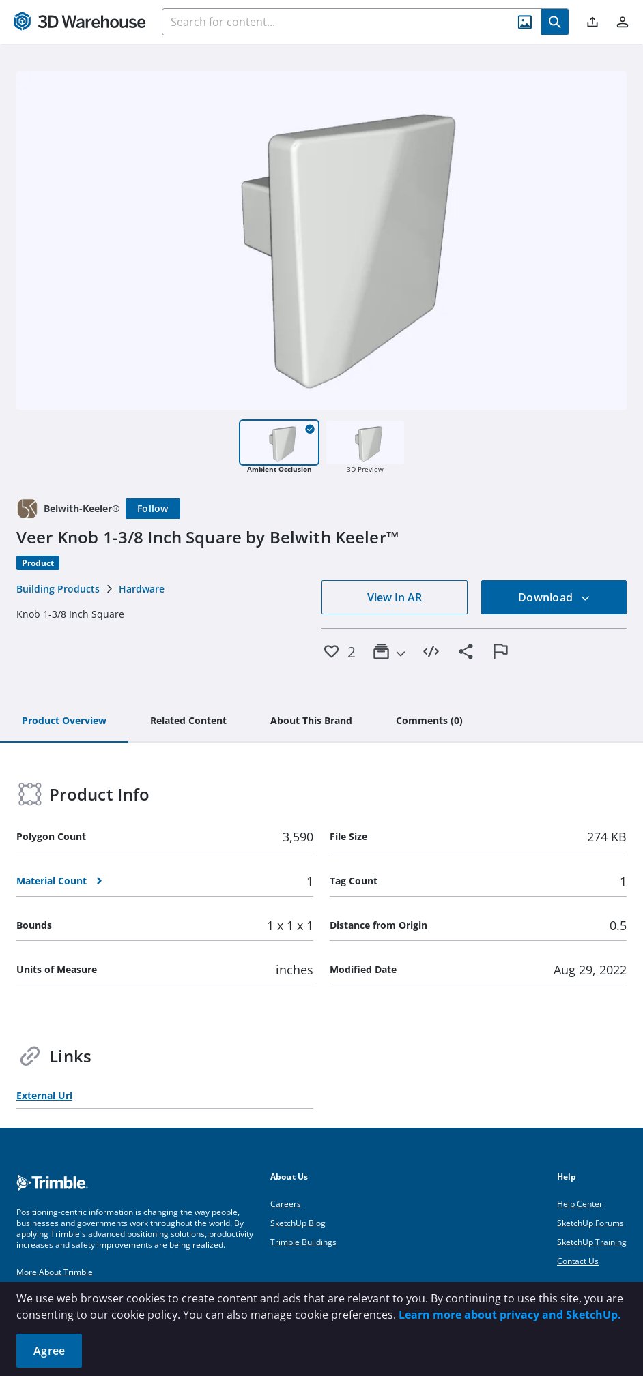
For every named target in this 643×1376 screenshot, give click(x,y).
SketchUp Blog (298, 1223)
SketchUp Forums (590, 1223)
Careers (285, 1204)
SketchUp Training (592, 1242)
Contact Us (578, 1261)
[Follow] (153, 508)
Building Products (58, 588)
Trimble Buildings (303, 1242)
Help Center (580, 1204)
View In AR (394, 597)
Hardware (142, 588)
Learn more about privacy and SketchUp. (510, 1314)
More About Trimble (54, 1272)
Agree (49, 1350)
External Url (44, 1095)
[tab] (64, 721)
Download (554, 597)
